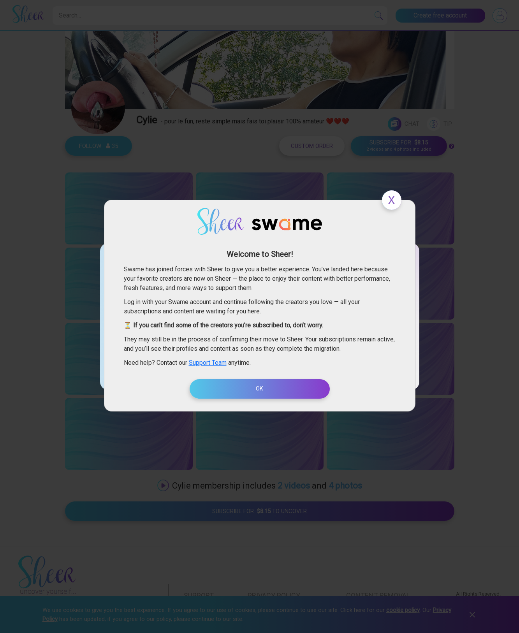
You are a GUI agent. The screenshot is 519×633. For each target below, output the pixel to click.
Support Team (208, 362)
